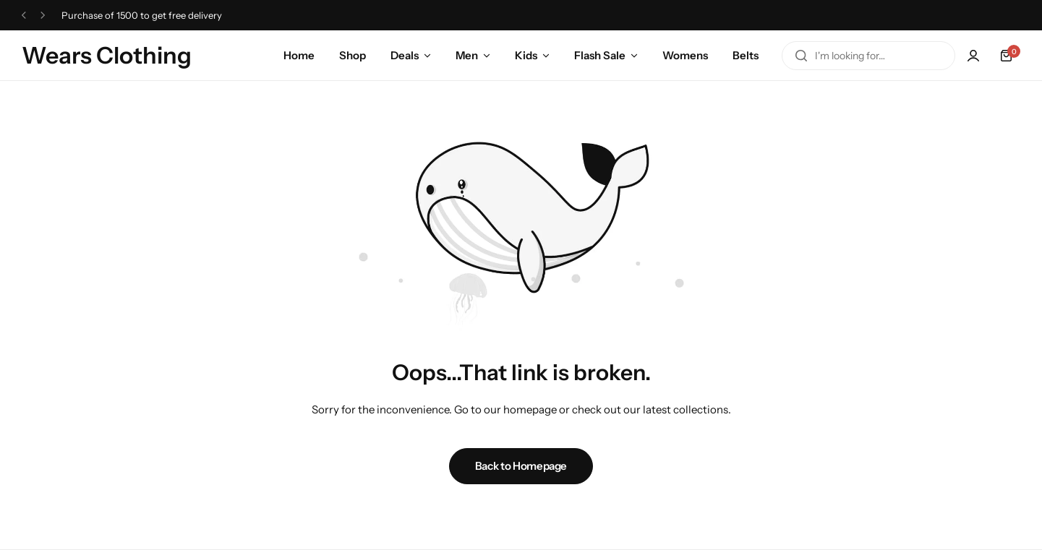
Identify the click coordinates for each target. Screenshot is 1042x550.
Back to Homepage (521, 466)
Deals (404, 55)
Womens (685, 55)
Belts (746, 55)
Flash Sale (599, 55)
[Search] (801, 55)
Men (467, 55)
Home (299, 55)
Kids (526, 55)
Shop (352, 55)
